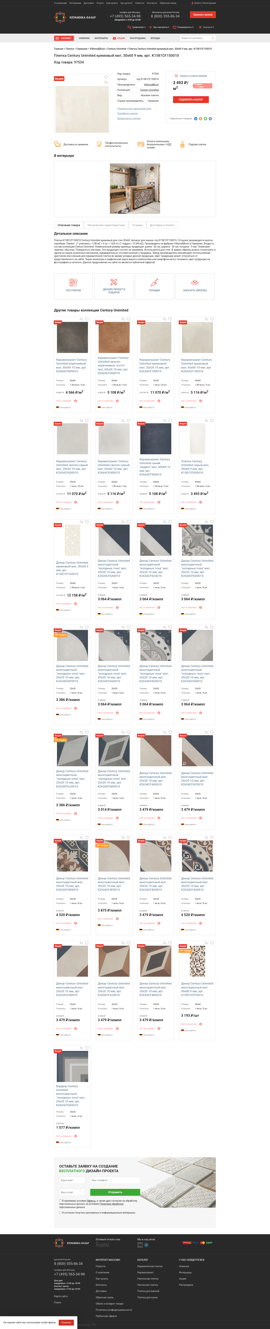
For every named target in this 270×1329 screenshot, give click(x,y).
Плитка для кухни (147, 1297)
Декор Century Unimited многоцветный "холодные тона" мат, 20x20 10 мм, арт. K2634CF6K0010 (114, 778)
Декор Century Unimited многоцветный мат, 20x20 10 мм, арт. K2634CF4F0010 (114, 884)
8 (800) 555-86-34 (165, 16)
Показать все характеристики (134, 108)
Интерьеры (101, 38)
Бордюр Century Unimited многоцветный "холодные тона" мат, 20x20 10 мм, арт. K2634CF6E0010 (70, 1095)
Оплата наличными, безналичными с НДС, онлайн (159, 144)
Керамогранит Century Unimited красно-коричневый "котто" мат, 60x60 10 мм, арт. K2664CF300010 (113, 365)
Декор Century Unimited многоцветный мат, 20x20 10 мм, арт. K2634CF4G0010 (155, 884)
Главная (58, 48)
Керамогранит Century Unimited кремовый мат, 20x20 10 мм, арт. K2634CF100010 (154, 365)
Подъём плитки (197, 144)
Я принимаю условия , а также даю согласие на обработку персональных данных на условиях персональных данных (98, 1203)
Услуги (99, 3)
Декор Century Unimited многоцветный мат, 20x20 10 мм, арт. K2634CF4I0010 (72, 989)
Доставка (89, 3)
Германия (81, 48)
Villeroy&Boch (97, 48)
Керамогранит (145, 1272)
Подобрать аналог (127, 113)
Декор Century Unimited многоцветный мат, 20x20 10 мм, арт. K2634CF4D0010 (72, 884)
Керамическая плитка (149, 1266)
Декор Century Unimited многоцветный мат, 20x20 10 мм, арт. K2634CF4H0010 (197, 884)
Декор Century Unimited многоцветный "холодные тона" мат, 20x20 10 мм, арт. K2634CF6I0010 (197, 673)
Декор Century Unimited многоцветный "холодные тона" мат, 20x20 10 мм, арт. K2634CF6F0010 (72, 673)
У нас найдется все (191, 1260)
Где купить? (126, 3)
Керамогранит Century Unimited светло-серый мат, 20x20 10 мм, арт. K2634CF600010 (72, 466)
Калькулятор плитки (129, 118)
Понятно (66, 1322)
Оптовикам (75, 3)
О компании (60, 3)
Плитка (70, 48)
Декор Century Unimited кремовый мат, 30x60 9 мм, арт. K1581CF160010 (72, 568)
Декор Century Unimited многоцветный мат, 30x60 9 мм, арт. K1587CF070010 (197, 989)
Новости (139, 3)
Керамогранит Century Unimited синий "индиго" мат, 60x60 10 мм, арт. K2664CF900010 (154, 467)
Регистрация (209, 3)
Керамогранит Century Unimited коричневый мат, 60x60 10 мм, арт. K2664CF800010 (71, 365)
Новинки (84, 38)
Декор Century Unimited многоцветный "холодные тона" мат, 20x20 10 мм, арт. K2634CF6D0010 (197, 568)
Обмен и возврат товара (109, 1303)
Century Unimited (116, 48)
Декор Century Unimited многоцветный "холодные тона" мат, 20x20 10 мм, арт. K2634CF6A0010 (114, 568)
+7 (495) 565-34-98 (125, 16)
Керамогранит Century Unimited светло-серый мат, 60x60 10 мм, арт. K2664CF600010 (113, 466)
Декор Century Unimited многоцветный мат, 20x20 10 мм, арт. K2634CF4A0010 (155, 778)
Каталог (66, 38)
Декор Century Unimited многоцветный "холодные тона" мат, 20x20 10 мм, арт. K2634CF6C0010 (155, 568)
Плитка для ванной (148, 1291)
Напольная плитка (147, 1278)
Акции (121, 38)
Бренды (155, 38)
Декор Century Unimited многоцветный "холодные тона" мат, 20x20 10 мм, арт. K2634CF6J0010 (72, 778)
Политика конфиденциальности (114, 1309)
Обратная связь (168, 3)
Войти (198, 3)
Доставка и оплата (162, 225)
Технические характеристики (106, 225)
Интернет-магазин (108, 1260)
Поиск (57, 1302)
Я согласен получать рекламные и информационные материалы (98, 1212)
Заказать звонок (202, 14)
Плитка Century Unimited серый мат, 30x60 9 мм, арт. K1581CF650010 (195, 466)
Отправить (115, 1192)
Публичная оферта (106, 1316)
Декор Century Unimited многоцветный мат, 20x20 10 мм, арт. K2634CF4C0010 (197, 778)
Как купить (112, 3)
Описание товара (69, 225)
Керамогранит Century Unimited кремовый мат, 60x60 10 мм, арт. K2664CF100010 (196, 365)
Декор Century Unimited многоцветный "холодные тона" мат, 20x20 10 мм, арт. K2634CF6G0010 (114, 673)
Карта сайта (61, 1296)
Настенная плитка (147, 1284)
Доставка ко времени (76, 144)
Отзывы (137, 225)
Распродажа (138, 38)
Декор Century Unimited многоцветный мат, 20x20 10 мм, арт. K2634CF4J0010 (114, 989)
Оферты (91, 1200)
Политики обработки (111, 1203)
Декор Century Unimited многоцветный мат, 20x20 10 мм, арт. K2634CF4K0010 (155, 989)
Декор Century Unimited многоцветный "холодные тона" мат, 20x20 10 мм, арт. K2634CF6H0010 (155, 673)
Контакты (152, 3)
